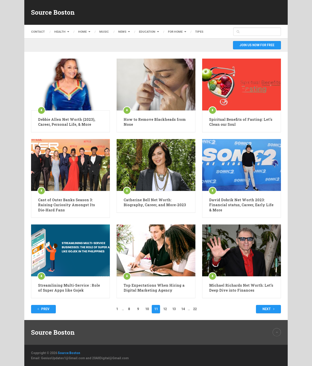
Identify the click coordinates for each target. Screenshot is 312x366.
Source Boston (53, 12)
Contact (38, 31)
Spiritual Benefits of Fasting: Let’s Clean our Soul (240, 122)
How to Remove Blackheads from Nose (155, 122)
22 (195, 309)
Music (104, 31)
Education (147, 31)
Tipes (199, 31)
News (122, 31)
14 (183, 309)
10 (147, 309)
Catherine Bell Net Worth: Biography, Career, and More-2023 (155, 202)
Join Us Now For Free (257, 45)
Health (60, 31)
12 (165, 309)
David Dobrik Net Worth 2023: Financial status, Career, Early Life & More (241, 204)
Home (82, 31)
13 (174, 309)
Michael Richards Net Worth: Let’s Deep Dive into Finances (241, 288)
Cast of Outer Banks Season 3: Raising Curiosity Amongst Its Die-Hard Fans (66, 204)
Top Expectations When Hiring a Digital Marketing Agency (154, 288)
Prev (43, 309)
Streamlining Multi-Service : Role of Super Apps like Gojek (69, 288)
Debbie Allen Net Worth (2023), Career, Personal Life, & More (66, 122)
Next (268, 309)
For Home (175, 31)
